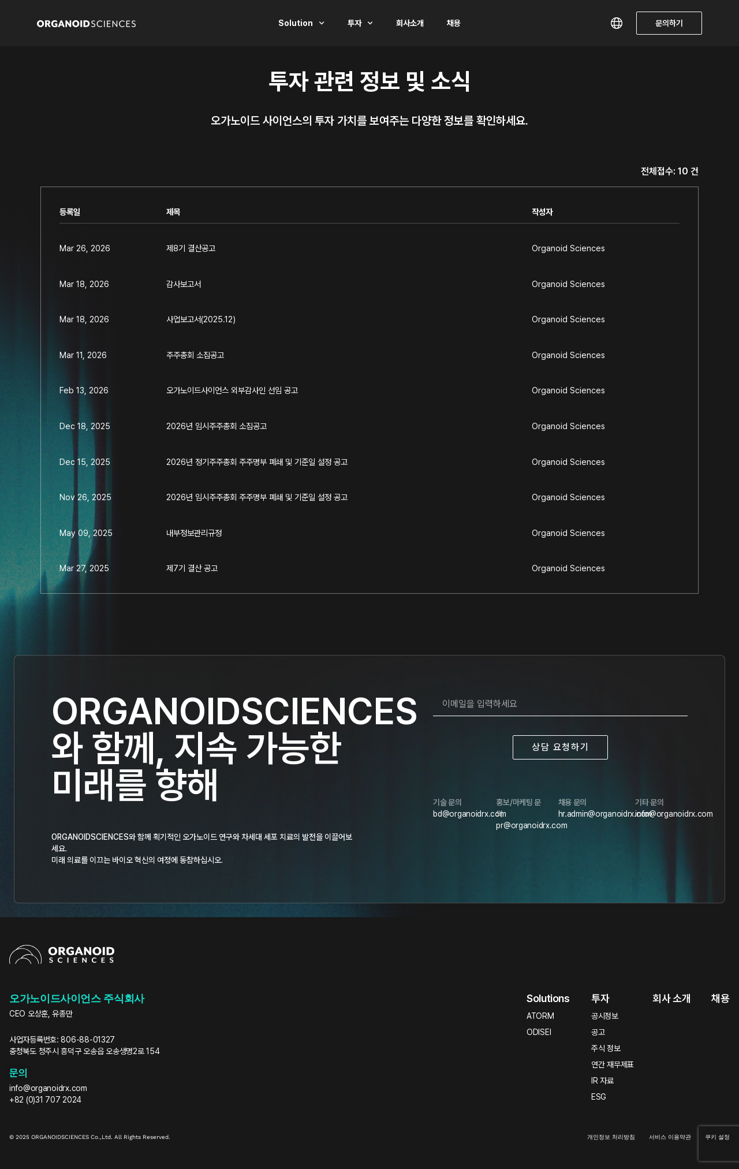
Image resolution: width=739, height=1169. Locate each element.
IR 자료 (602, 1080)
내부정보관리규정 (194, 533)
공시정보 (604, 1016)
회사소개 (410, 23)
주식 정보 (606, 1048)
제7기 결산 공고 (192, 568)
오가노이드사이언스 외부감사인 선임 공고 (232, 390)
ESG (598, 1096)
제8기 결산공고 (190, 248)
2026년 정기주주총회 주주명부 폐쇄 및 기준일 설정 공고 (257, 462)
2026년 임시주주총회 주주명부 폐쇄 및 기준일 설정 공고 (257, 497)
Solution (301, 23)
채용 (454, 23)
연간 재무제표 (612, 1064)
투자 (360, 23)
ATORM (540, 1016)
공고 (597, 1032)
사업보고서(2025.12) (201, 319)
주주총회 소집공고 (195, 355)
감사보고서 (183, 284)
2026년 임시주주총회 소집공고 (216, 426)
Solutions (548, 998)
